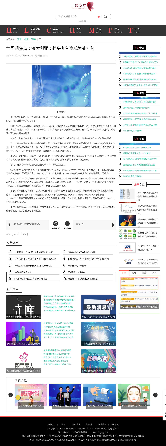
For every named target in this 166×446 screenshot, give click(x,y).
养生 (77, 30)
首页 (13, 30)
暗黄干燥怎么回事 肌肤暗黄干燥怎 (58, 364)
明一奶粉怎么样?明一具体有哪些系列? (59, 310)
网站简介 (51, 424)
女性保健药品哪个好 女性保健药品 (58, 350)
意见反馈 (114, 424)
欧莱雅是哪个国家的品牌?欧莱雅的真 (59, 300)
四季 (33, 39)
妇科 (96, 30)
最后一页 (79, 224)
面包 (15, 234)
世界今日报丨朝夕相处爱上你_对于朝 (59, 330)
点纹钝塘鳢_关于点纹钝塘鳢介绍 (26, 224)
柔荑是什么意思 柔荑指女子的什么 (58, 357)
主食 (24, 234)
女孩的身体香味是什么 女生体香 (57, 354)
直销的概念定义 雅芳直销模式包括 (58, 303)
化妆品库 (33, 30)
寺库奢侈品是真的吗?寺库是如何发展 (59, 296)
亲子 (116, 30)
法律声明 (76, 424)
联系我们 (102, 424)
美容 (55, 30)
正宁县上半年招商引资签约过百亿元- (59, 337)
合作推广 (64, 424)
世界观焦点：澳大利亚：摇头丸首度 (58, 323)
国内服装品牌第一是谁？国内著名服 (58, 307)
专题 (135, 30)
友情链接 (89, 424)
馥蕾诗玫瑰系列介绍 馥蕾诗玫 (56, 361)
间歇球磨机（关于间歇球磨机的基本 (58, 334)
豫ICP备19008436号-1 (68, 432)
